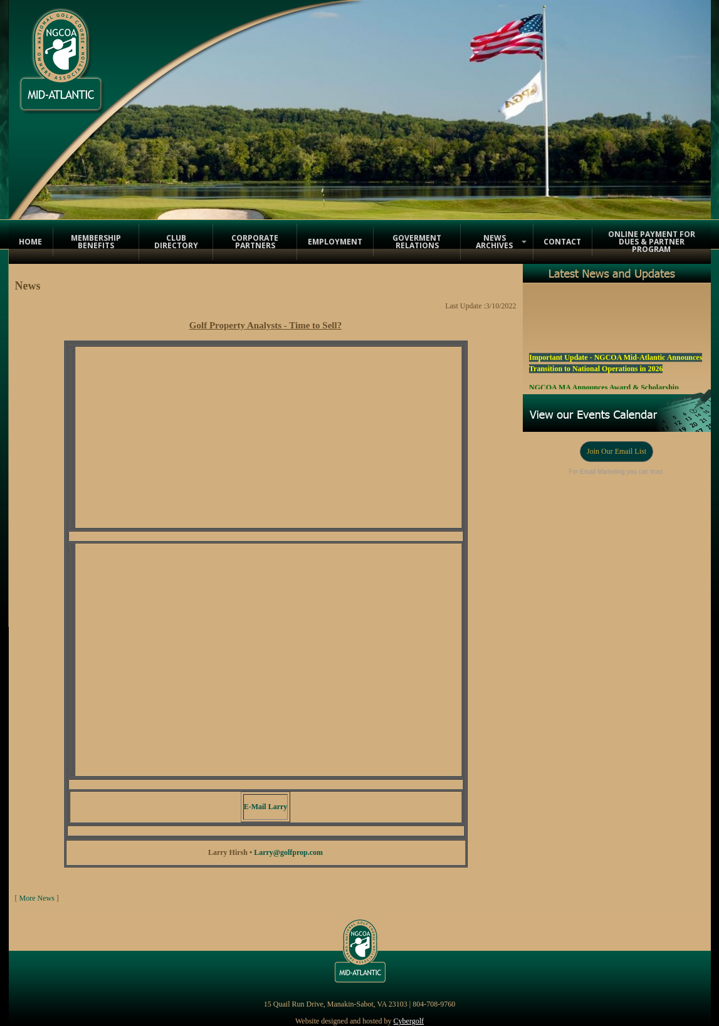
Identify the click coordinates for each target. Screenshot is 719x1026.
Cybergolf (409, 1021)
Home (30, 241)
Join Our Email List (616, 451)
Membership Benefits (96, 242)
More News (37, 898)
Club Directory (176, 242)
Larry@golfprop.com (288, 852)
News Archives (494, 242)
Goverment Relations (416, 242)
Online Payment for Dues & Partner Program (651, 241)
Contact (562, 241)
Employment (335, 241)
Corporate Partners (254, 242)
